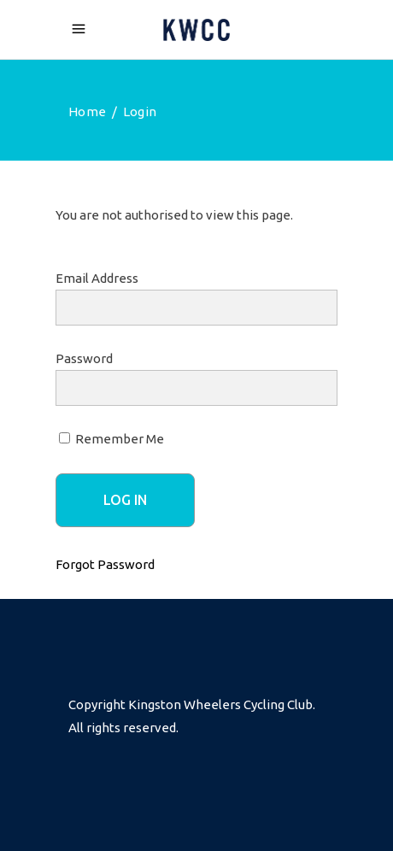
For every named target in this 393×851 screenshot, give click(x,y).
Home (87, 111)
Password (84, 358)
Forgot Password (105, 564)
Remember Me (111, 438)
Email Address (97, 278)
